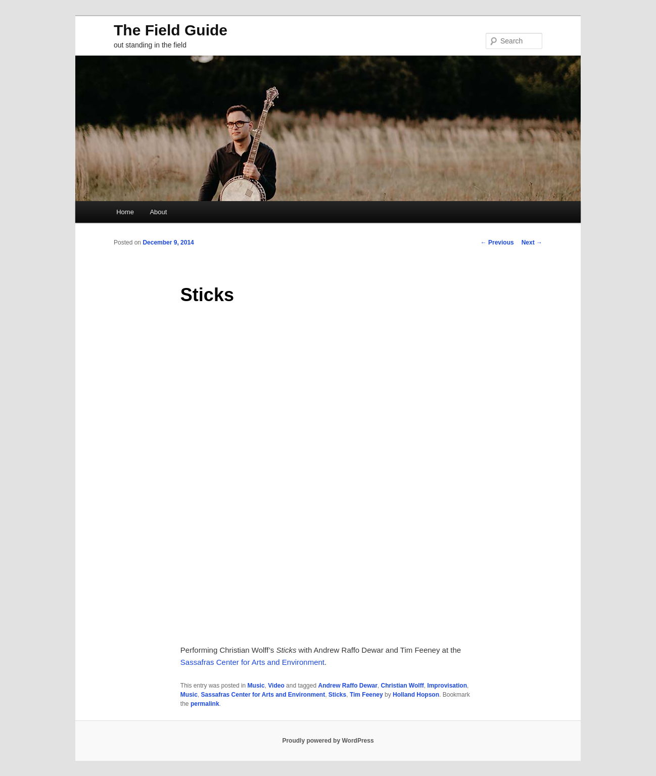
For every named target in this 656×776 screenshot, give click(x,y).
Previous (497, 242)
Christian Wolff (402, 685)
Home (125, 212)
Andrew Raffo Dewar (347, 685)
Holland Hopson (416, 694)
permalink (205, 703)
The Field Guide (170, 30)
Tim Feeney (366, 694)
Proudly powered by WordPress (327, 740)
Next (532, 242)
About (158, 212)
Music (256, 685)
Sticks (337, 694)
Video (276, 685)
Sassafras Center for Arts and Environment (252, 662)
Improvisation (447, 685)
